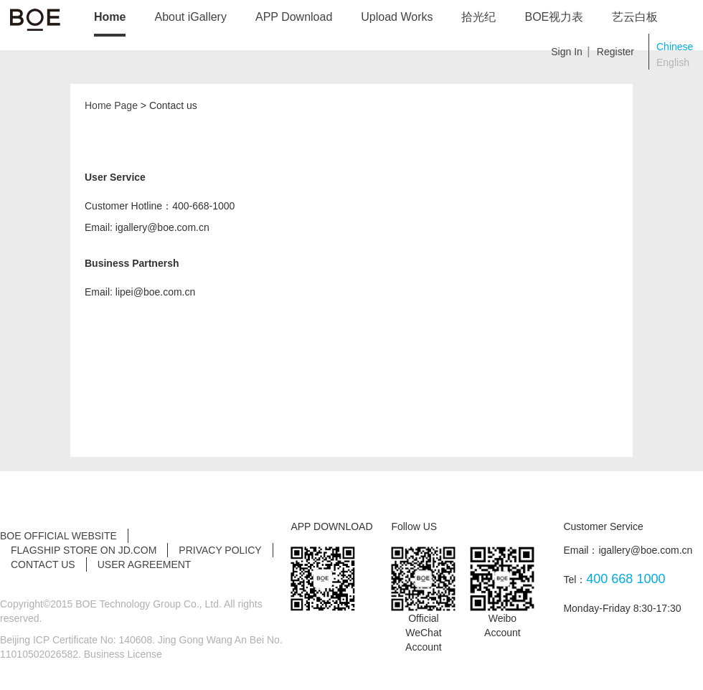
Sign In (566, 51)
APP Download (293, 17)
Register (615, 51)
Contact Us (43, 564)
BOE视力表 (553, 17)
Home (110, 17)
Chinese (674, 46)
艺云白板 (635, 17)
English (672, 62)
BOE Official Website (58, 536)
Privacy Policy (220, 550)
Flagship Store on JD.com (83, 550)
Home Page (111, 105)
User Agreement (145, 564)
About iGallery (190, 17)
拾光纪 (478, 17)
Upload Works (397, 17)
